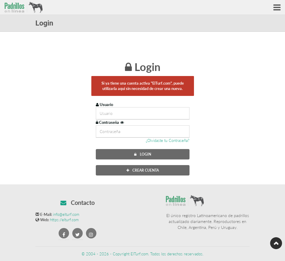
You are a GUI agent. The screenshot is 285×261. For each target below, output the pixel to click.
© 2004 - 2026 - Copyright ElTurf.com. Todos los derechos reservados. (142, 253)
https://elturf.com (64, 219)
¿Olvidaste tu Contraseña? (168, 140)
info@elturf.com (66, 214)
